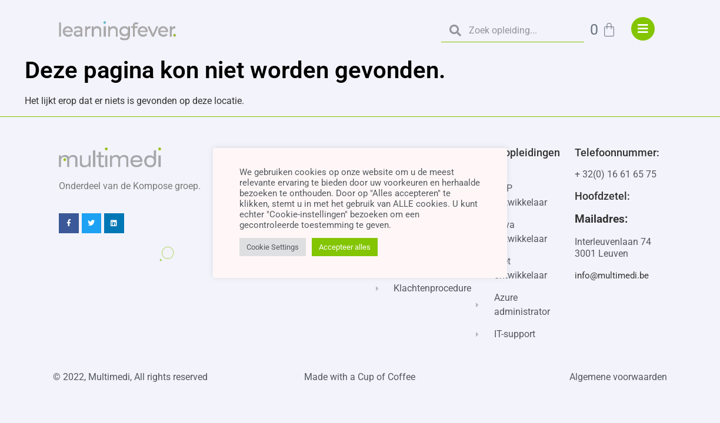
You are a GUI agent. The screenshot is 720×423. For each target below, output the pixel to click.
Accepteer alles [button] (345, 247)
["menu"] (643, 29)
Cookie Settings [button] (272, 247)
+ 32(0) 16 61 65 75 (615, 174)
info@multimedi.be (612, 275)
